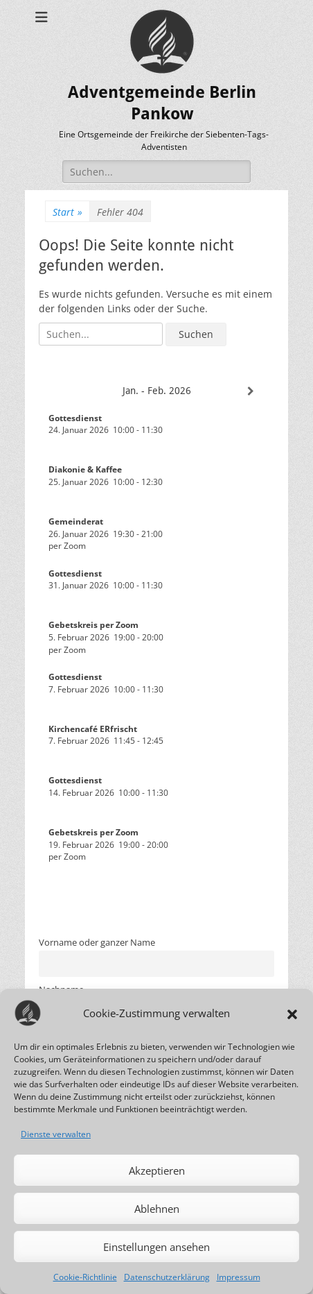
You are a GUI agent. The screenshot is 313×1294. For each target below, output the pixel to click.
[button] (292, 1013)
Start (67, 212)
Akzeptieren (157, 1170)
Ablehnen (156, 1209)
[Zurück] (62, 391)
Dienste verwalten (56, 1134)
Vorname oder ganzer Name (97, 942)
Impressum (238, 1277)
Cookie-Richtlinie (85, 1277)
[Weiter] (250, 391)
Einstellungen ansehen (156, 1247)
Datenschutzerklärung (167, 1277)
